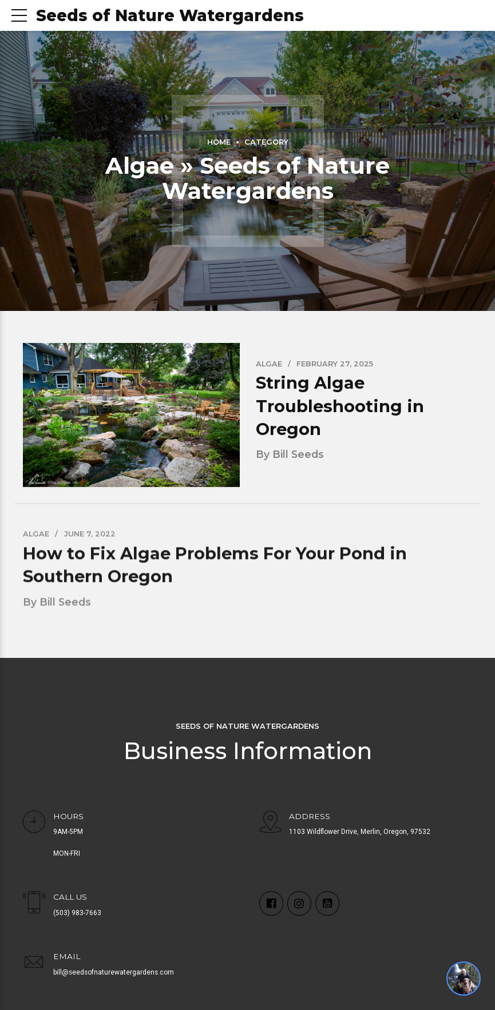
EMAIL (66, 956)
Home (219, 142)
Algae (269, 364)
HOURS (68, 816)
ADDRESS (310, 816)
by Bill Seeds (290, 455)
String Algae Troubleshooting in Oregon (340, 406)
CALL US (70, 896)
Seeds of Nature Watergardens (170, 15)
